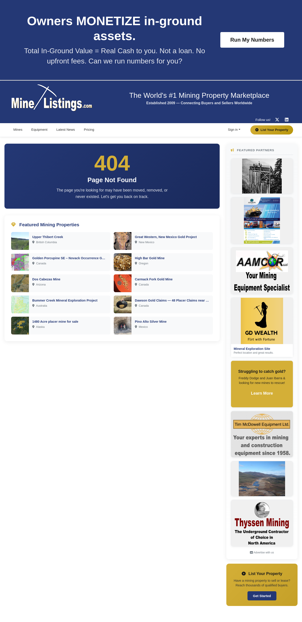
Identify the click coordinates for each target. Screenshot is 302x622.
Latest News (65, 129)
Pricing (89, 129)
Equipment (39, 129)
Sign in (233, 129)
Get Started (262, 596)
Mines (17, 129)
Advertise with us (262, 552)
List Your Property (271, 130)
